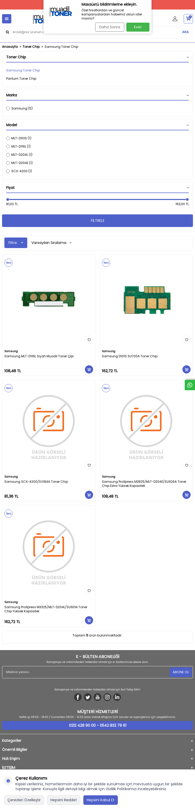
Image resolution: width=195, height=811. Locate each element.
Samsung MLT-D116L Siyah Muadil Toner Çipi (39, 356)
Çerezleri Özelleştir (24, 800)
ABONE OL (181, 672)
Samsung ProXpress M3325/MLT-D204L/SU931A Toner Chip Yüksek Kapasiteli (45, 609)
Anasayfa (10, 47)
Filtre (15, 242)
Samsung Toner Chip (23, 70)
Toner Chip (31, 47)
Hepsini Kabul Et (100, 800)
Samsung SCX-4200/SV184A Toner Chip (36, 482)
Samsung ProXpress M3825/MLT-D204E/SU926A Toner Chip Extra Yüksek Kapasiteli (144, 484)
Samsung (11, 351)
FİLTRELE (97, 220)
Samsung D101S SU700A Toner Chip (129, 356)
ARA (185, 32)
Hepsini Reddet (63, 800)
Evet (138, 27)
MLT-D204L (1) (19, 154)
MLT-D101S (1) (18, 138)
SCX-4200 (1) (19, 171)
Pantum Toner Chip (21, 78)
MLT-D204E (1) (19, 163)
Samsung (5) (19, 108)
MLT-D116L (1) (18, 146)
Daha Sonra (109, 27)
